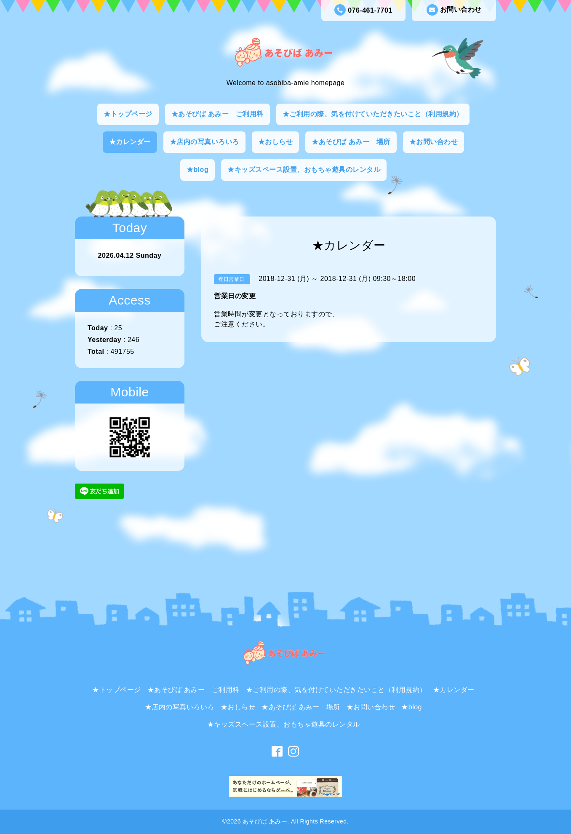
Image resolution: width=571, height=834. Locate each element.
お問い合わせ (454, 10)
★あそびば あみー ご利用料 (217, 114)
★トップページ (128, 114)
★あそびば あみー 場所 (351, 141)
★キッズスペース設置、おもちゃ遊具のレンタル (303, 169)
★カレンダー (130, 141)
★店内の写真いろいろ (204, 141)
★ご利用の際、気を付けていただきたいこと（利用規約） (373, 114)
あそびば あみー (265, 821)
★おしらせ (275, 141)
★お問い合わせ (433, 141)
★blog (197, 169)
